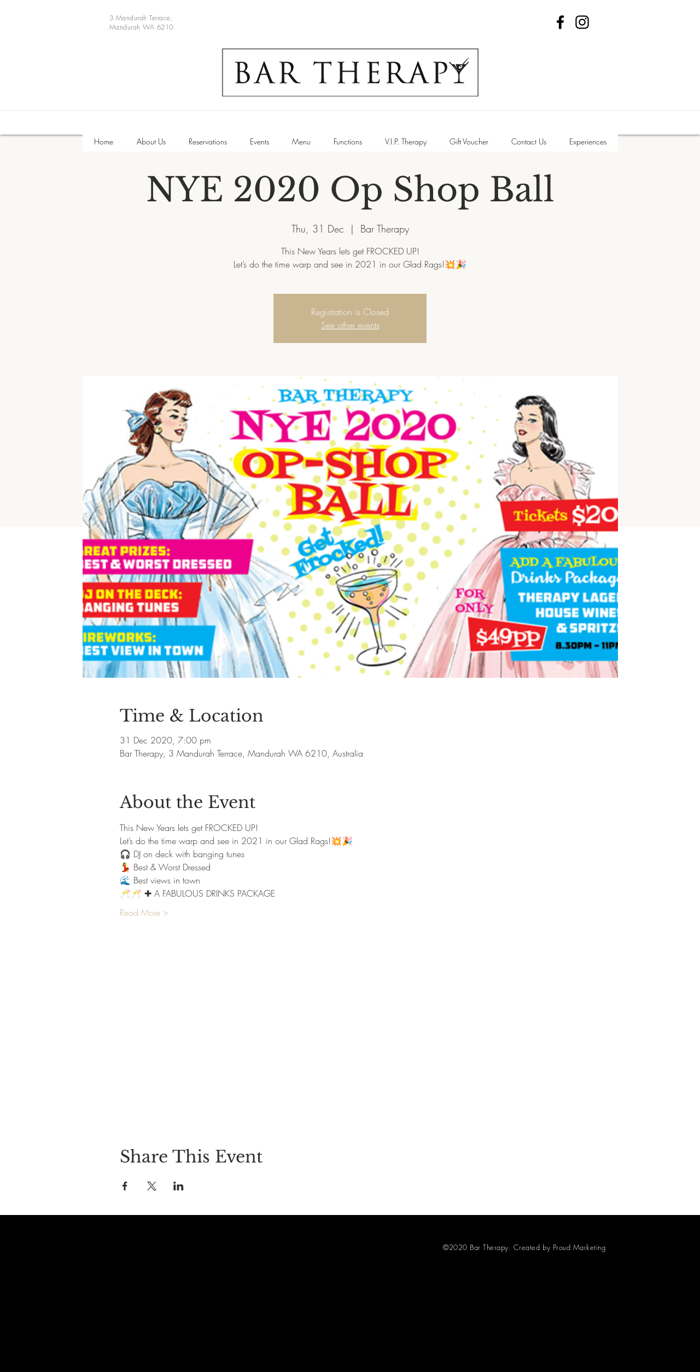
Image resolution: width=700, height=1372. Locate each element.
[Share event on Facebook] (125, 1186)
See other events (350, 325)
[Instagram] (582, 22)
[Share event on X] (152, 1186)
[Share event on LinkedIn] (178, 1186)
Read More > (144, 912)
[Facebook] (560, 22)
